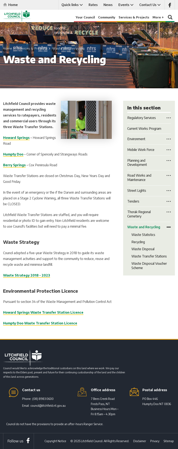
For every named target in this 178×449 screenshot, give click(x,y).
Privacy (154, 441)
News (108, 5)
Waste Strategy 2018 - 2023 (26, 275)
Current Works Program (144, 128)
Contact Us (147, 5)
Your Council (85, 17)
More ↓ (158, 17)
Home (13, 5)
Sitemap (169, 441)
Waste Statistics (143, 235)
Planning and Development (137, 162)
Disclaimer (139, 441)
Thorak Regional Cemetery (139, 214)
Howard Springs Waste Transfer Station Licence (43, 312)
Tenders (133, 201)
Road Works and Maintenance (139, 177)
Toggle (169, 118)
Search (170, 18)
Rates (93, 5)
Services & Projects (134, 17)
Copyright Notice (55, 441)
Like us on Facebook (170, 5)
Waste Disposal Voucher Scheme (149, 265)
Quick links (70, 5)
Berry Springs (14, 165)
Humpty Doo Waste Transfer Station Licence (40, 323)
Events (123, 5)
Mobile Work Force (140, 150)
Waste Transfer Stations (149, 256)
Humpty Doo (13, 154)
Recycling (138, 242)
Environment (136, 139)
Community (106, 17)
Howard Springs (16, 138)
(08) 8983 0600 (43, 398)
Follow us (15, 440)
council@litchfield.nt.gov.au (48, 405)
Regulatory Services (141, 118)
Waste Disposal (142, 249)
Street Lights (136, 190)
